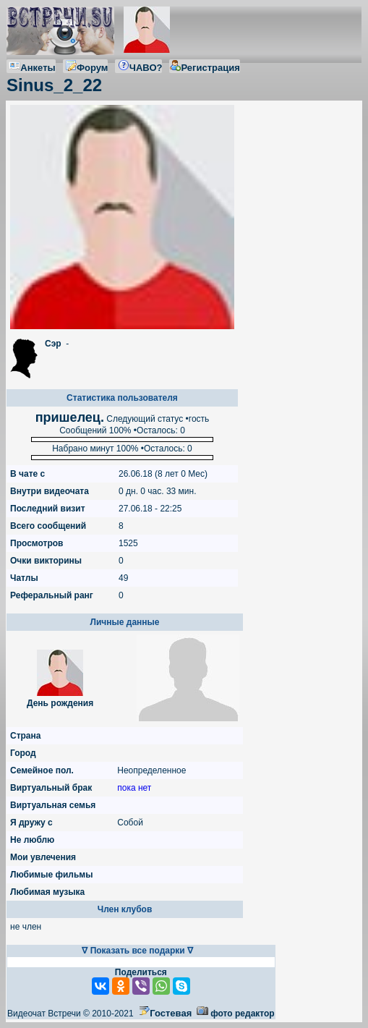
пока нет (134, 788)
